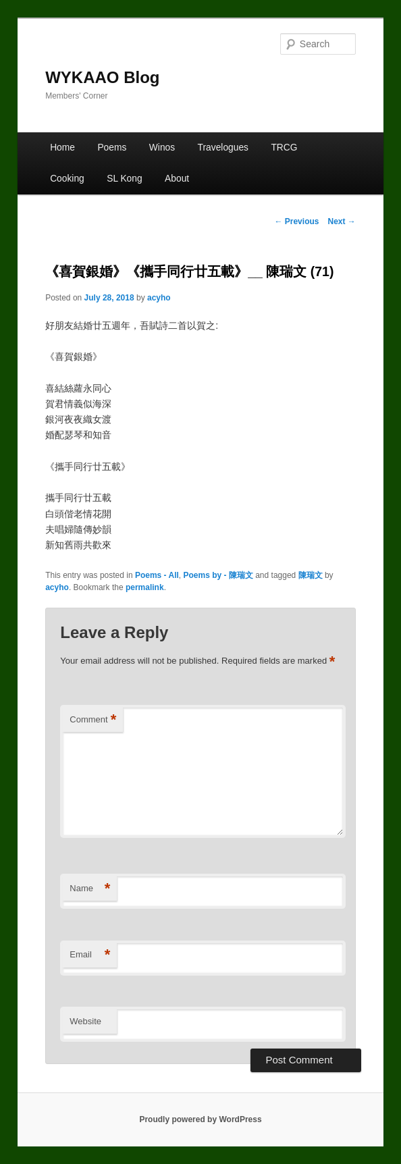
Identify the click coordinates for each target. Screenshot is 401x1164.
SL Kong (124, 179)
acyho (159, 297)
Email (90, 955)
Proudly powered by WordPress (200, 1119)
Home (62, 147)
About (177, 179)
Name (90, 889)
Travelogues (223, 147)
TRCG (284, 147)
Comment (93, 720)
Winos (162, 147)
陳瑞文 (310, 575)
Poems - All (157, 575)
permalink (145, 587)
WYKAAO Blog (102, 77)
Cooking (67, 179)
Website (85, 1021)
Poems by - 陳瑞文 (218, 575)
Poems (111, 147)
